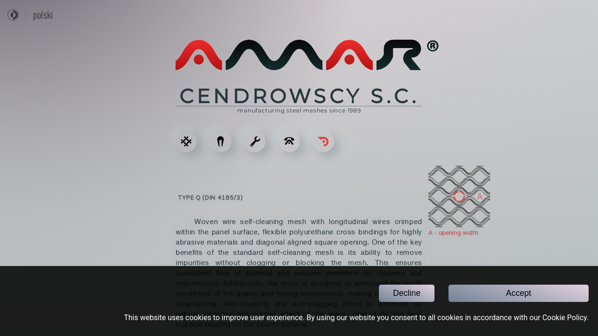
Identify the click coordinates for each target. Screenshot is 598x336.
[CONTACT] (289, 141)
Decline (406, 293)
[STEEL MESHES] (186, 141)
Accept (518, 293)
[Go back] (323, 141)
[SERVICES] (254, 141)
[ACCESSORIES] (220, 141)
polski (43, 15)
